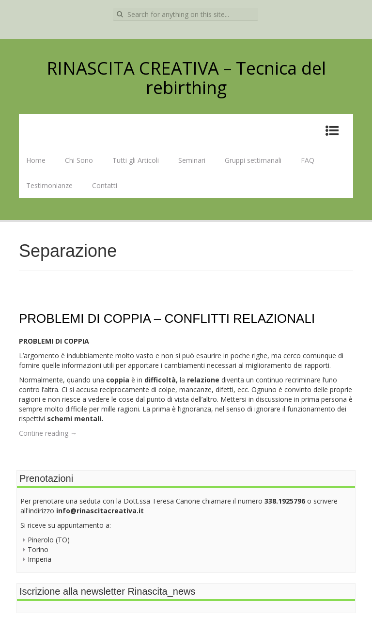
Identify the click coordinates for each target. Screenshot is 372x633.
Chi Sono (79, 160)
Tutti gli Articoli (135, 160)
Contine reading (48, 433)
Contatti (104, 185)
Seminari (191, 160)
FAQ (307, 160)
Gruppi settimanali (253, 160)
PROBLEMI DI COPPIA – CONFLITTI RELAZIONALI (167, 318)
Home (36, 160)
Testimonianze (49, 185)
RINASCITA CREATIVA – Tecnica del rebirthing (186, 77)
